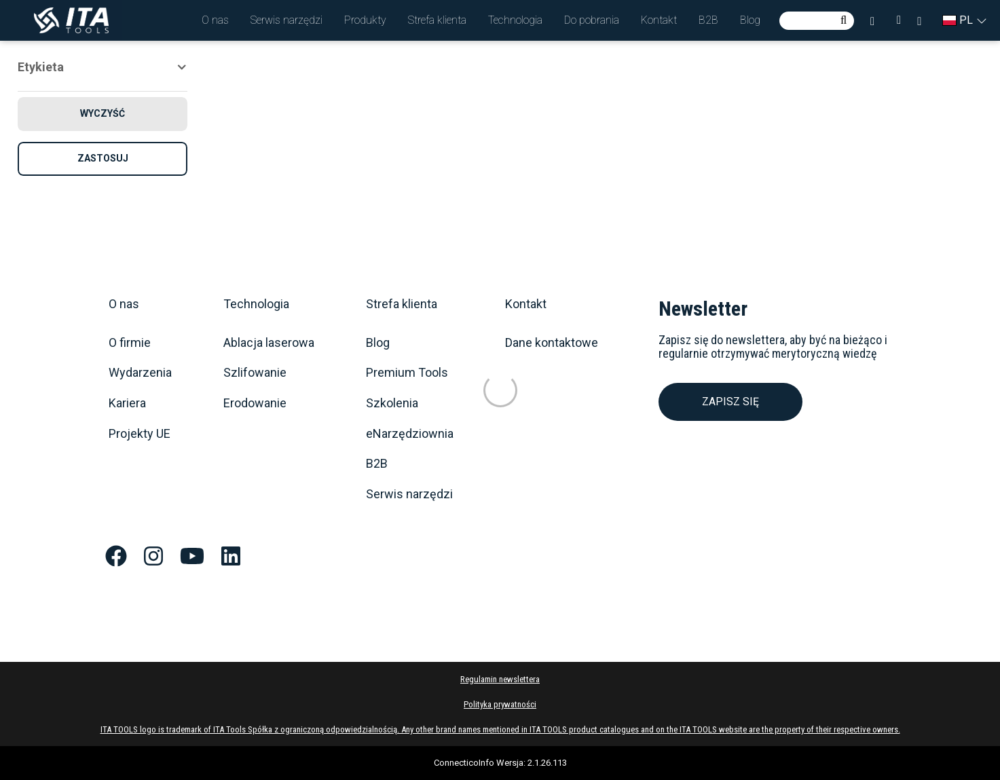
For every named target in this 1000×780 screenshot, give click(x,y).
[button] (215, 20)
